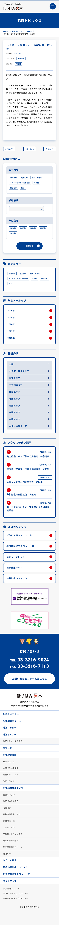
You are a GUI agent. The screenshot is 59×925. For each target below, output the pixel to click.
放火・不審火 (37, 178)
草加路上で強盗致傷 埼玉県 (29, 497)
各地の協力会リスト (12, 825)
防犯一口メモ (9, 791)
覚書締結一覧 (9, 832)
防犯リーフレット (16, 563)
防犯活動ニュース (12, 728)
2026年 (13, 229)
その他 (36, 183)
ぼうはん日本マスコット (19, 541)
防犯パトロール (11, 735)
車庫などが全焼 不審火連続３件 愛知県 (29, 472)
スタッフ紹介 (9, 839)
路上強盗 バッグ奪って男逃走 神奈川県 (29, 459)
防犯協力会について (13, 798)
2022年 (13, 234)
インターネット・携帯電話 (20, 183)
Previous (6, 627)
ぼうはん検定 (10, 873)
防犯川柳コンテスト (17, 585)
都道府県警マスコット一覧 (20, 552)
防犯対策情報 (10, 763)
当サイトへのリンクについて (16, 907)
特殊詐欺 (21, 59)
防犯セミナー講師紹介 (12, 749)
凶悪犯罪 (13, 188)
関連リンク (8, 866)
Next (52, 627)
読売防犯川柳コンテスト (15, 880)
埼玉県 (18, 64)
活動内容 (7, 818)
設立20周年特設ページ (13, 859)
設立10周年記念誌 (11, 852)
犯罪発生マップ (15, 574)
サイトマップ (10, 894)
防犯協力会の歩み (11, 811)
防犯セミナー (10, 742)
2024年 (33, 229)
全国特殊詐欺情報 (11, 777)
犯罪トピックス (11, 721)
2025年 (23, 229)
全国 (11, 367)
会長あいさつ (9, 805)
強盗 (22, 188)
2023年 (43, 229)
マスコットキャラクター (13, 845)
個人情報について (11, 902)
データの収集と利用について (16, 912)
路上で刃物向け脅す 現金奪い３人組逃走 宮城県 (29, 511)
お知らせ (7, 756)
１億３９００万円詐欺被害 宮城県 (29, 484)
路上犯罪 (24, 178)
